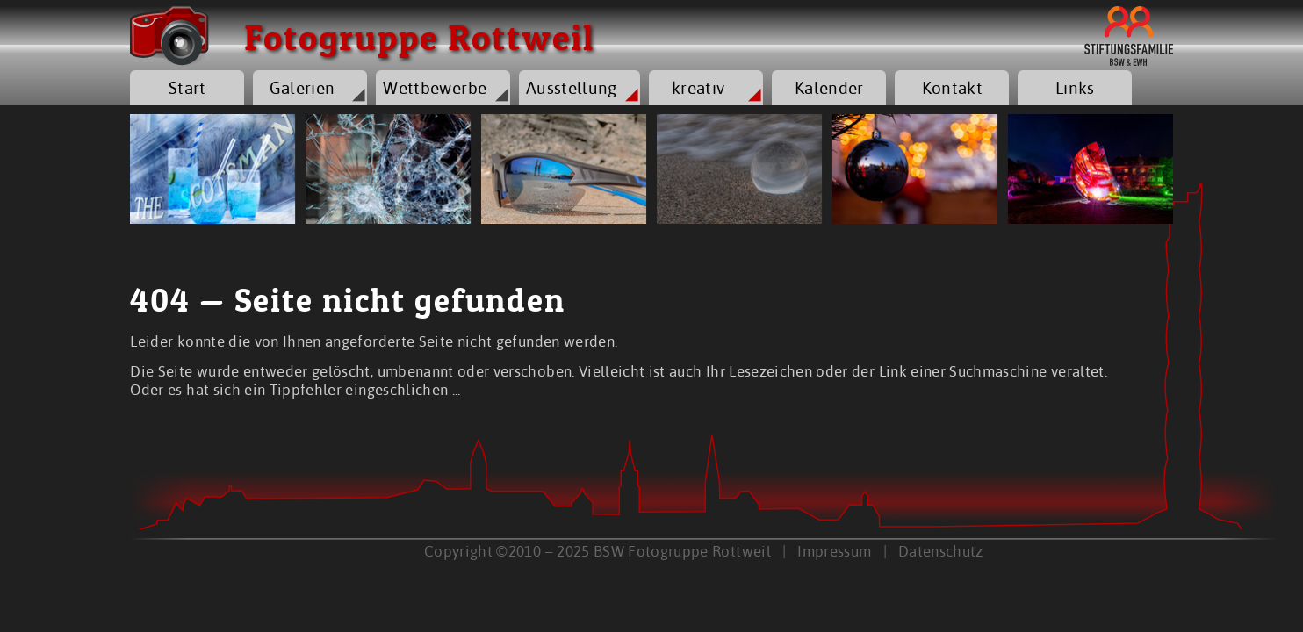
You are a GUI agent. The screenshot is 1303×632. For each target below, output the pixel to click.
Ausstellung (571, 87)
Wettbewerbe (434, 87)
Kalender (829, 87)
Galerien (302, 87)
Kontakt (952, 87)
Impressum (834, 551)
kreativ (698, 87)
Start (187, 87)
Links (1075, 87)
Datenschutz (940, 551)
